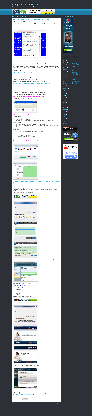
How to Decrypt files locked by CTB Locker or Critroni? (75, 82)
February (64, 62)
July (64, 74)
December (65, 86)
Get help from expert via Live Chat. (20, 74)
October (64, 69)
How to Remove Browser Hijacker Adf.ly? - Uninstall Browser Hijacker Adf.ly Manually (75, 74)
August (64, 72)
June (64, 76)
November (65, 67)
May (64, 78)
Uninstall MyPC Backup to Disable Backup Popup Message (75, 60)
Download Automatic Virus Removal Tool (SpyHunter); (24, 72)
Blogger (51, 413)
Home (37, 403)
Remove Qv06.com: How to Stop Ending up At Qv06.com (75, 78)
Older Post (58, 403)
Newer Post (15, 403)
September (65, 71)
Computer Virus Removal (25, 4)
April (64, 79)
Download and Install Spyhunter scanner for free (24, 394)
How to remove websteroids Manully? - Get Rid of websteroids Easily (76, 65)
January (64, 64)
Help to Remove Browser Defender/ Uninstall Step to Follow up (75, 69)
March (64, 60)
